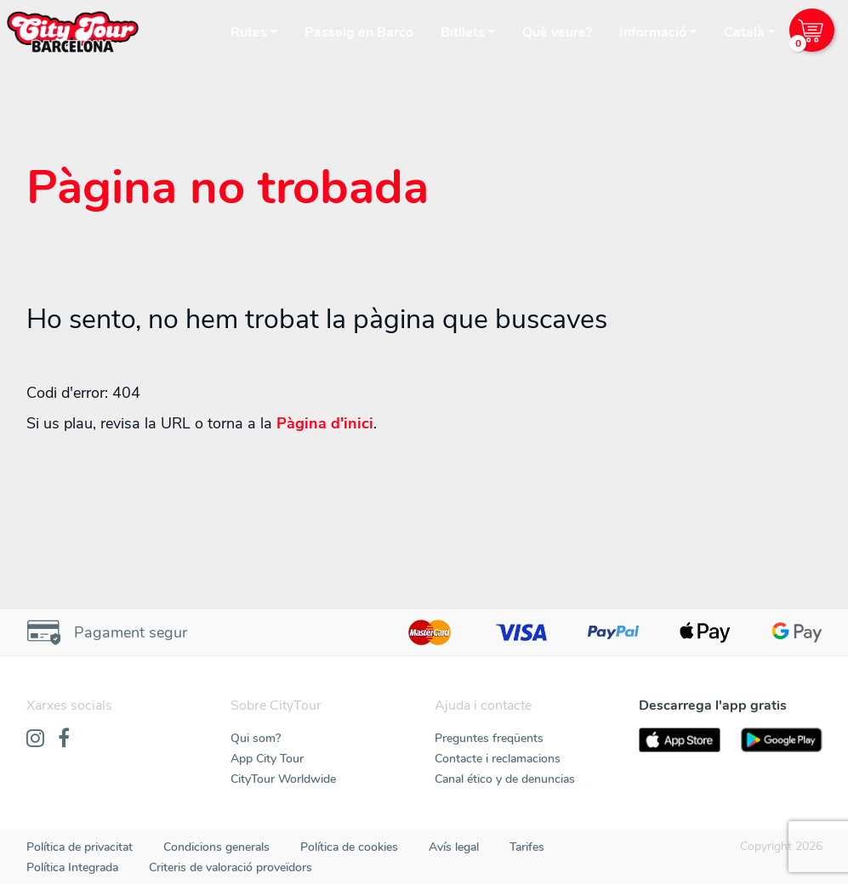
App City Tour (267, 759)
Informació (652, 32)
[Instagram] (35, 739)
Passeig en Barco (358, 32)
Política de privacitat (79, 847)
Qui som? (255, 738)
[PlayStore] (781, 740)
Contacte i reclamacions (498, 759)
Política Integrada (72, 867)
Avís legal (454, 847)
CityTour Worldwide (283, 779)
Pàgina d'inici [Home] (324, 423)
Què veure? (557, 32)
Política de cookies (349, 847)
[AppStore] (679, 740)
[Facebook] (64, 739)
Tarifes (526, 847)
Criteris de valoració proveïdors (230, 867)
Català (744, 32)
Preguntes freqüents (489, 738)
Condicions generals (216, 847)
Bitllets (463, 32)
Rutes (248, 32)
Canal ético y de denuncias (505, 779)
